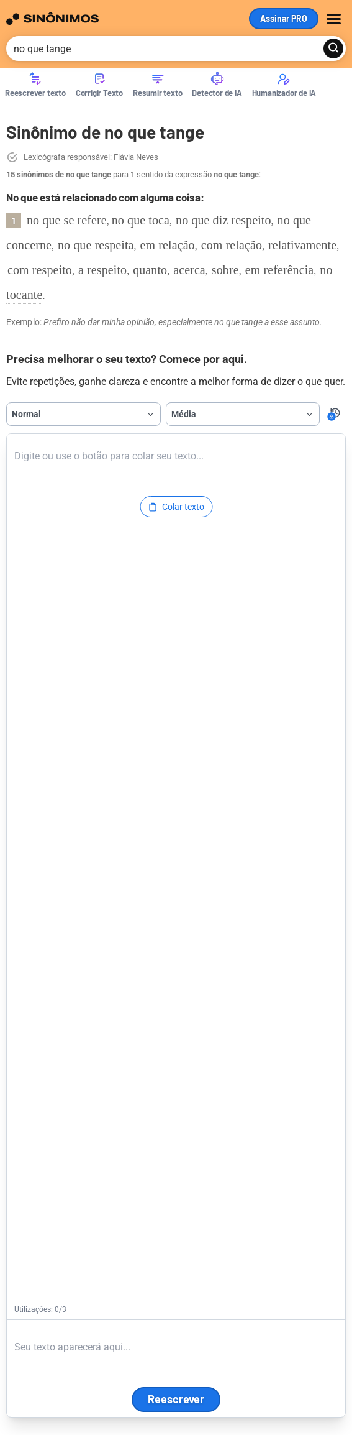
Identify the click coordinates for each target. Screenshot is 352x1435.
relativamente (302, 245)
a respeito (102, 270)
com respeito (39, 270)
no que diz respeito (223, 220)
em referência (279, 270)
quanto (150, 270)
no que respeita (96, 245)
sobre (225, 270)
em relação (167, 245)
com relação (231, 245)
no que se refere (67, 220)
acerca (189, 270)
